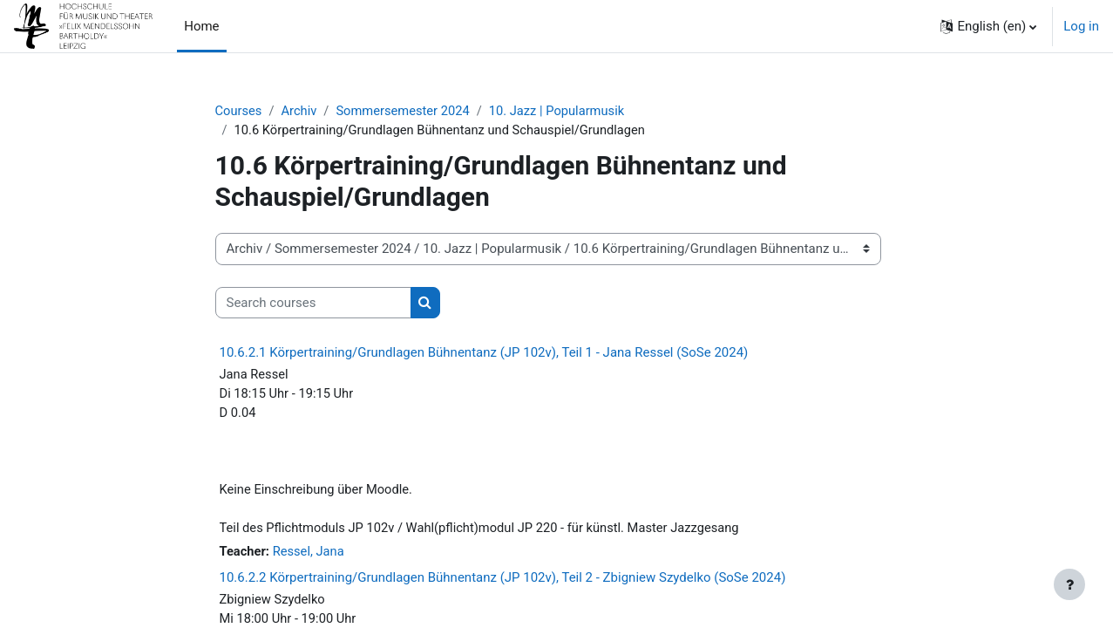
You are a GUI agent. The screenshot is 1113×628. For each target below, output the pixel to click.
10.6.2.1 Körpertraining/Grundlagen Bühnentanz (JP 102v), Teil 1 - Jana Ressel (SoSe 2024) (484, 353)
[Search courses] (313, 304)
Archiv (300, 111)
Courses (239, 111)
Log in (1081, 26)
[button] (988, 26)
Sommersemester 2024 (406, 111)
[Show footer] (1069, 584)
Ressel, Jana (310, 556)
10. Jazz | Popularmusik (563, 111)
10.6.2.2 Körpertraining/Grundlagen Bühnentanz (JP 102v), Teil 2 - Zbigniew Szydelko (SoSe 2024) (503, 582)
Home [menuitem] (201, 26)
